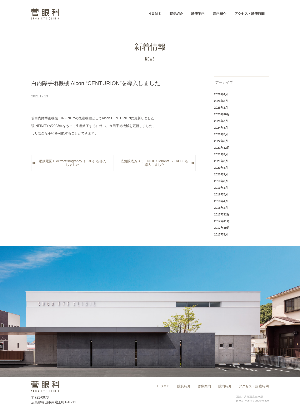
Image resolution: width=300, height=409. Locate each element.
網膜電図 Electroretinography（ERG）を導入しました (72, 163)
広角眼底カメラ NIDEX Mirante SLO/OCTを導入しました (154, 163)
